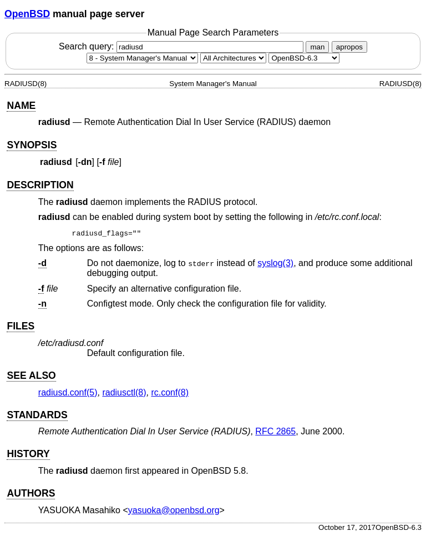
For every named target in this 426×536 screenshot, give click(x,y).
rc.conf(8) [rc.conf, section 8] (170, 392)
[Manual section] (142, 58)
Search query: (182, 46)
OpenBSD (27, 13)
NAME (21, 105)
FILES (20, 326)
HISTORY (28, 453)
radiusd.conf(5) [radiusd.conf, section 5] (68, 392)
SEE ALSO (31, 375)
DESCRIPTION (40, 185)
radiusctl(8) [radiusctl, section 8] (124, 392)
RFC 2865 (275, 431)
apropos (349, 47)
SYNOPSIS (32, 145)
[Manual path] (303, 58)
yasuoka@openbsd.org (174, 510)
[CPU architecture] (233, 58)
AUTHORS (31, 493)
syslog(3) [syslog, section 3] (275, 263)
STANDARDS (37, 414)
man (317, 47)
